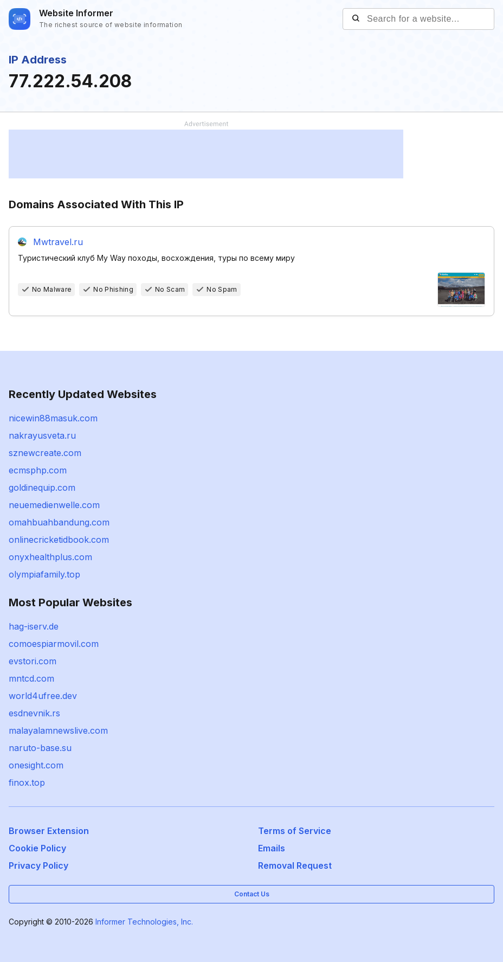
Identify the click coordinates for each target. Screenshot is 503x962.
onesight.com (36, 765)
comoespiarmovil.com (54, 643)
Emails (271, 848)
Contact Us (251, 894)
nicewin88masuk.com (53, 418)
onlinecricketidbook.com (59, 539)
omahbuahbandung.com (59, 522)
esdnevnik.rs (34, 713)
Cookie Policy (37, 848)
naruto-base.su (40, 747)
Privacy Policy (38, 865)
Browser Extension (49, 830)
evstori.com (32, 661)
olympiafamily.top (44, 574)
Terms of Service (294, 830)
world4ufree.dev (43, 695)
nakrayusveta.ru (42, 435)
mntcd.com (31, 678)
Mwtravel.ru (58, 241)
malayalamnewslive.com (58, 730)
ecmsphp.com (38, 470)
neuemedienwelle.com (54, 504)
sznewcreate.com (45, 452)
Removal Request (295, 865)
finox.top (27, 782)
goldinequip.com (42, 487)
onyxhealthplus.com (50, 556)
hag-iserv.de (34, 626)
